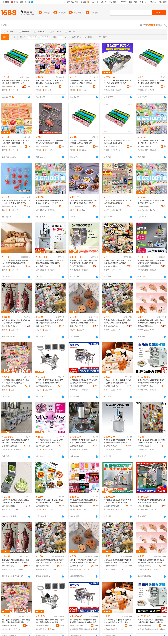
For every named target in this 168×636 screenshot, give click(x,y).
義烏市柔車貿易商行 (77, 146)
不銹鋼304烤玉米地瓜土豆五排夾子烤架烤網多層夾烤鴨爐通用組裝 (50, 142)
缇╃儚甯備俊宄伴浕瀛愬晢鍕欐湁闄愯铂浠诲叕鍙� (77, 566)
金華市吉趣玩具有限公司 (111, 266)
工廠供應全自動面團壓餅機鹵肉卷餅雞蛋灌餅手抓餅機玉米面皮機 (15, 441)
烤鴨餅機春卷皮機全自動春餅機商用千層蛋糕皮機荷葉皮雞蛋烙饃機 (117, 501)
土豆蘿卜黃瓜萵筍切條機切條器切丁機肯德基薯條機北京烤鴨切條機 (49, 381)
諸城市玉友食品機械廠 (145, 506)
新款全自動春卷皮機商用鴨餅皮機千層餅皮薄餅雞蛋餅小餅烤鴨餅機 (151, 381)
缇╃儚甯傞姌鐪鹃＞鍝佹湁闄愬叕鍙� (111, 566)
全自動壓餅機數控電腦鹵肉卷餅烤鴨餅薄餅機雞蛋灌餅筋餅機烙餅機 (117, 441)
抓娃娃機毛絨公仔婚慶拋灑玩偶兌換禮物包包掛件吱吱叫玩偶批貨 (117, 261)
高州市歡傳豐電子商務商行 (44, 146)
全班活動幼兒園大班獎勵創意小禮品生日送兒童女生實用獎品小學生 (15, 381)
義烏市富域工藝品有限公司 (10, 206)
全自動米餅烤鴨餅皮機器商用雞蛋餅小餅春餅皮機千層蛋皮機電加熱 (83, 261)
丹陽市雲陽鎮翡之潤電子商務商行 (145, 206)
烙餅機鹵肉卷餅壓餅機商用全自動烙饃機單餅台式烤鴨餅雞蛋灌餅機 (151, 261)
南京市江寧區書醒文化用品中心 (10, 146)
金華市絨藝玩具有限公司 (145, 326)
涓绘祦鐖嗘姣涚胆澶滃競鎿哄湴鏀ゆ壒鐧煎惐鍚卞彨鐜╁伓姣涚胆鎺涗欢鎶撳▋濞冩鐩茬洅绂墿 (117, 561)
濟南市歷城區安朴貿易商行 (145, 446)
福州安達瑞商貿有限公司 (77, 506)
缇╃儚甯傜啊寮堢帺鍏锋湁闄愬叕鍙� (111, 626)
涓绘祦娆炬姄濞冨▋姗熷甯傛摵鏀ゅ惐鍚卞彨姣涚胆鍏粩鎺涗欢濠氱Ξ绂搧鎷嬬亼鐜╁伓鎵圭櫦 (117, 621)
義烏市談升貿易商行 (9, 386)
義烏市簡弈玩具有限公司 (111, 386)
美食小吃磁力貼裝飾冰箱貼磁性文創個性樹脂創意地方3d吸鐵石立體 (151, 441)
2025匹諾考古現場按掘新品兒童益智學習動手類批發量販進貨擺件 (83, 501)
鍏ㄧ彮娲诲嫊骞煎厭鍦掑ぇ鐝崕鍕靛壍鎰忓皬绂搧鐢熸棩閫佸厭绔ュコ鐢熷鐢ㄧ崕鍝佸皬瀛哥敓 (16, 621)
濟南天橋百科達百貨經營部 (111, 146)
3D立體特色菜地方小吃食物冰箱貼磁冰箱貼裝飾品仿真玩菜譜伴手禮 (49, 501)
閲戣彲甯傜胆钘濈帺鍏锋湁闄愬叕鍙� (145, 566)
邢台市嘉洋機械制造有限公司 (111, 446)
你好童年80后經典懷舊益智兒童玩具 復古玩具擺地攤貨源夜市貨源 (15, 82)
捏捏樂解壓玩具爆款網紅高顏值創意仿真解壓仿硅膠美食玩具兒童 (15, 142)
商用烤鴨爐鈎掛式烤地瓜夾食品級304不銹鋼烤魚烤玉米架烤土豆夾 (16, 321)
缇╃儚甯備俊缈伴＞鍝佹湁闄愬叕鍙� (44, 566)
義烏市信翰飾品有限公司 (44, 326)
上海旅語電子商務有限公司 (44, 506)
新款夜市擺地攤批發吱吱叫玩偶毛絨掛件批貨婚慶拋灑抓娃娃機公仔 (49, 321)
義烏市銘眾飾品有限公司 (111, 326)
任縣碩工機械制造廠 (77, 266)
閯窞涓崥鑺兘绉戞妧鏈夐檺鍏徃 (145, 626)
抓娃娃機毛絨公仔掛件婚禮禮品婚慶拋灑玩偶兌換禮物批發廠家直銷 (83, 321)
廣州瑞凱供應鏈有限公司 (10, 506)
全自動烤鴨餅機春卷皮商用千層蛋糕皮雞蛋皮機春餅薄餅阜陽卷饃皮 (83, 381)
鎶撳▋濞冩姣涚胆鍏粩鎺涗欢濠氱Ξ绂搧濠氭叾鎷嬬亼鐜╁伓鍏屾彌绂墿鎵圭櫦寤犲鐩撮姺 (83, 561)
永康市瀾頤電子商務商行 (111, 206)
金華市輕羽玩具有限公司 (10, 266)
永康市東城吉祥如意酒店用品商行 (44, 386)
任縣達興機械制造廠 (111, 506)
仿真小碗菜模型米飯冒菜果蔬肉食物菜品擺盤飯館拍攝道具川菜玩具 (83, 201)
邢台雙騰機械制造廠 (9, 446)
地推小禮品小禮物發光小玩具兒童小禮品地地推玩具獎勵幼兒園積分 (49, 82)
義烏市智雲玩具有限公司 (44, 446)
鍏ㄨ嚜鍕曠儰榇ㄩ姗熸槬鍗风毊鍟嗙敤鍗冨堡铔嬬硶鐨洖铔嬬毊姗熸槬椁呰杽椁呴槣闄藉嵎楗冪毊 (83, 621)
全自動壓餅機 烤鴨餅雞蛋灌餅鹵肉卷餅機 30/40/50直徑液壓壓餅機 (83, 441)
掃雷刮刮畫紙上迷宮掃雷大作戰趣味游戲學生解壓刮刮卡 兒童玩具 (83, 82)
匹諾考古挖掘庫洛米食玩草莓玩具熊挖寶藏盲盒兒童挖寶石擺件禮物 (49, 441)
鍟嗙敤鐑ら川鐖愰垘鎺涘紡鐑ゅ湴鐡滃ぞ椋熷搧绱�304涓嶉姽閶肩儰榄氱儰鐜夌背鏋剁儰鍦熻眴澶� (16, 561)
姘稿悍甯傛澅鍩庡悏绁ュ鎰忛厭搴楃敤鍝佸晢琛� (44, 626)
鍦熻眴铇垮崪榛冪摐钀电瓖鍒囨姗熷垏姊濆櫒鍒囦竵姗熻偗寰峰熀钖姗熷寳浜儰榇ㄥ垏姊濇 (50, 621)
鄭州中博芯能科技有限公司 (145, 386)
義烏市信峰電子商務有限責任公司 (77, 326)
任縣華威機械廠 (42, 266)
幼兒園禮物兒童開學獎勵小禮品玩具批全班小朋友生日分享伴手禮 (151, 142)
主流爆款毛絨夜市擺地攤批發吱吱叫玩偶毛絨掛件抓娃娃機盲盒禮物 (117, 321)
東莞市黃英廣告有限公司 (145, 146)
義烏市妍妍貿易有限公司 (10, 87)
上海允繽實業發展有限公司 (77, 206)
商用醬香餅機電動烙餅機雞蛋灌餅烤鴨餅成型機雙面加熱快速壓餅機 (49, 261)
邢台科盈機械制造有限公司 (145, 266)
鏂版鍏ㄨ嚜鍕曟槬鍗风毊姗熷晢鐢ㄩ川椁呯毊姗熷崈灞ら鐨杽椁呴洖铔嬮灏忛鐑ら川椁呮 (151, 621)
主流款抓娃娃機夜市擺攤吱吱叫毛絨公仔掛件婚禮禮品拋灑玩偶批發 (15, 261)
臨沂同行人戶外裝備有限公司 (10, 326)
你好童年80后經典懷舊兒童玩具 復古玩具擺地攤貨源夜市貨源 (117, 142)
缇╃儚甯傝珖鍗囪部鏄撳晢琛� (10, 626)
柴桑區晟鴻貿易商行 (145, 87)
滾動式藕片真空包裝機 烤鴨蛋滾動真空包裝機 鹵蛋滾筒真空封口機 (117, 82)
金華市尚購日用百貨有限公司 (44, 87)
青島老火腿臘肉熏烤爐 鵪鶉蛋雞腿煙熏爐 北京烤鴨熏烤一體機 (151, 501)
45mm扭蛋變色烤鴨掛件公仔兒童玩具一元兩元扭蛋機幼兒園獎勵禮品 (16, 201)
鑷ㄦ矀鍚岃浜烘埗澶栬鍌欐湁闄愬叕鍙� (10, 566)
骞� (27, 566)
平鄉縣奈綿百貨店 (43, 206)
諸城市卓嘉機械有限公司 (111, 87)
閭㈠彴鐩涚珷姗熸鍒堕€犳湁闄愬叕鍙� (77, 626)
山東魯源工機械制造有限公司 (77, 446)
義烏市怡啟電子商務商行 (77, 87)
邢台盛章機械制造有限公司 (77, 386)
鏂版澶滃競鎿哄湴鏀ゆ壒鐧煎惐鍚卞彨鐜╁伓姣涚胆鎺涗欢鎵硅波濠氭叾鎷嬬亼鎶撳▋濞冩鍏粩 (50, 561)
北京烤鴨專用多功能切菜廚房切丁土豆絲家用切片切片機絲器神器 (15, 501)
